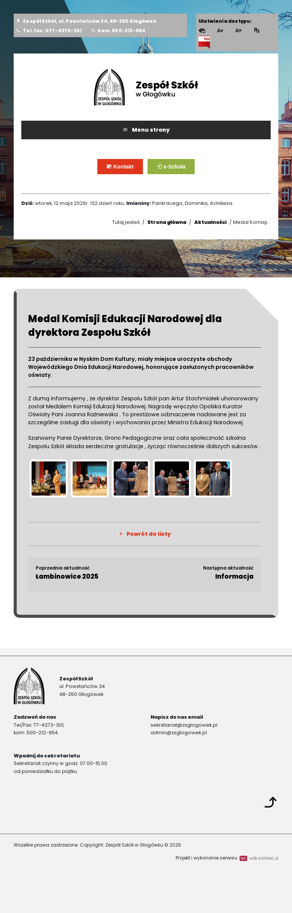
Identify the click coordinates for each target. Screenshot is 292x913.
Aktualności (210, 222)
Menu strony (146, 130)
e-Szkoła (177, 170)
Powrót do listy (145, 534)
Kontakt (125, 170)
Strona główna (167, 222)
